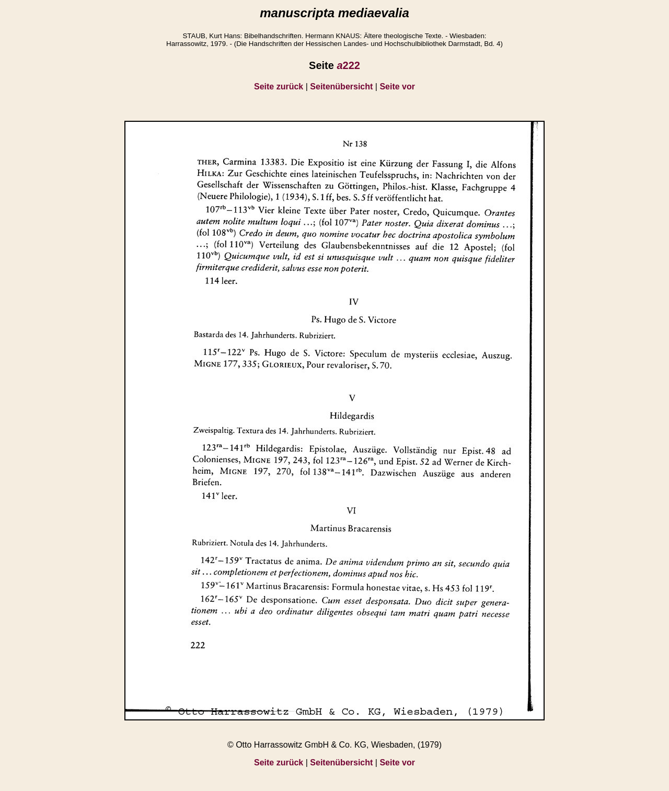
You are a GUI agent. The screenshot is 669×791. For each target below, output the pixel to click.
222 (348, 65)
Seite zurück (278, 86)
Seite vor (397, 86)
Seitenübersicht (341, 86)
